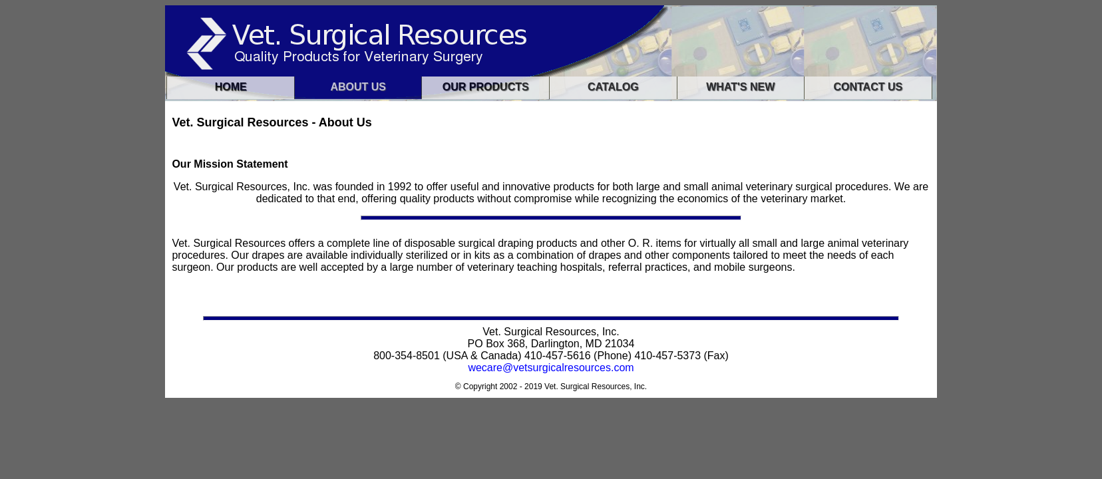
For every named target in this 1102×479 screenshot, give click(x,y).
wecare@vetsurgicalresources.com (551, 367)
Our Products (486, 86)
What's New (740, 86)
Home (231, 86)
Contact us (867, 86)
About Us (358, 86)
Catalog (613, 86)
